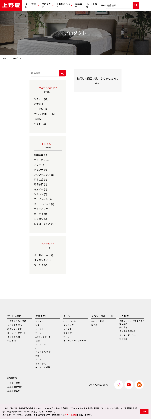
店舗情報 (12, 377)
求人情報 (123, 339)
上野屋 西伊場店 (14, 387)
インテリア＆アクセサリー (74, 341)
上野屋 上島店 (13, 383)
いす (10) (39, 104)
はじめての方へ (14, 325)
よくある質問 (13, 336)
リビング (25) (41, 265)
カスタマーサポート (16, 332)
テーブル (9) (40, 109)
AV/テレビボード (43, 336)
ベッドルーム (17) (43, 255)
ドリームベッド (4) (44, 204)
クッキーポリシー (127, 335)
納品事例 (78, 5)
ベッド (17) (40, 123)
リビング (67, 329)
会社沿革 (123, 327)
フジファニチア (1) (44, 174)
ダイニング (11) (42, 260)
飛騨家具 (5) (40, 155)
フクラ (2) (39, 164)
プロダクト (48, 5)
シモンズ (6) (40, 194)
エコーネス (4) (41, 160)
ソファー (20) (41, 99)
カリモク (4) (40, 214)
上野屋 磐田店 (13, 391)
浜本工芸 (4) (40, 179)
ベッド (38, 348)
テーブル (39, 329)
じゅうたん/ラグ (43, 352)
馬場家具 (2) (40, 184)
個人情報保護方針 (127, 331)
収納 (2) (38, 118)
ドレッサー (40, 344)
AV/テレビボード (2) (44, 114)
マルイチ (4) (40, 189)
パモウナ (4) (40, 169)
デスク (38, 332)
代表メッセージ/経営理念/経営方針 (131, 322)
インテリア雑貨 (42, 367)
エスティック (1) (43, 209)
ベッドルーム (69, 321)
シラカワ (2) (40, 219)
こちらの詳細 (70, 414)
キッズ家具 (40, 363)
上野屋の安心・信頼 (16, 321)
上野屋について (64, 5)
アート (38, 359)
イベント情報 (91, 5)
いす (37, 325)
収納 (37, 340)
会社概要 (124, 316)
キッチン (67, 332)
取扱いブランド (14, 329)
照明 (37, 356)
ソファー (39, 321)
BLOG (103, 5)
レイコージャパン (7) (45, 224)
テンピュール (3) (43, 199)
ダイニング (68, 325)
